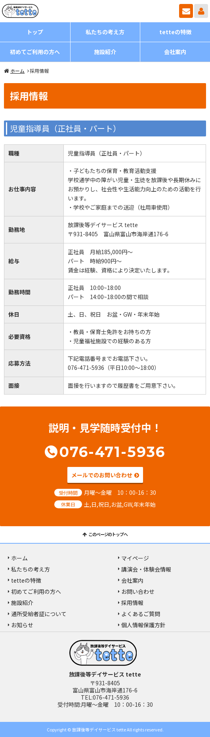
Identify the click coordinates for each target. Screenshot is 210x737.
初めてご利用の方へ (35, 52)
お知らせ (22, 625)
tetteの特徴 (175, 32)
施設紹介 (105, 52)
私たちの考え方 (105, 32)
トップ (35, 32)
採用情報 (132, 603)
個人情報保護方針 (143, 625)
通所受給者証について (39, 614)
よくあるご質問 (140, 614)
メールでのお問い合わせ (101, 475)
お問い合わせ (186, 11)
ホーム (17, 70)
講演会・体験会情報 (146, 569)
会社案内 (175, 52)
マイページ (201, 11)
